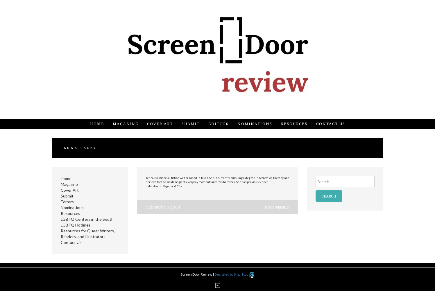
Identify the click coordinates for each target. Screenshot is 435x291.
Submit (191, 124)
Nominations (254, 124)
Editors (218, 124)
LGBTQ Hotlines (76, 224)
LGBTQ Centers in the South (87, 219)
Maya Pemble (277, 207)
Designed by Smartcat (234, 274)
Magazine (125, 124)
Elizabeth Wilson (163, 207)
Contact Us (330, 124)
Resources (294, 124)
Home (97, 124)
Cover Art (160, 124)
